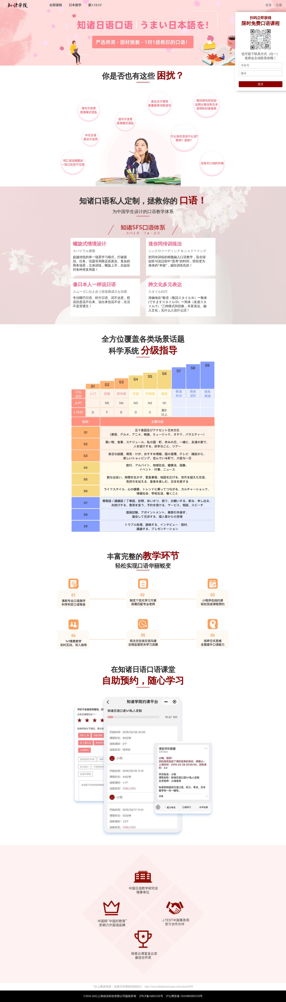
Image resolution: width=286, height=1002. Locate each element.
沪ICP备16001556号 (151, 996)
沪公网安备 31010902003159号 (184, 996)
